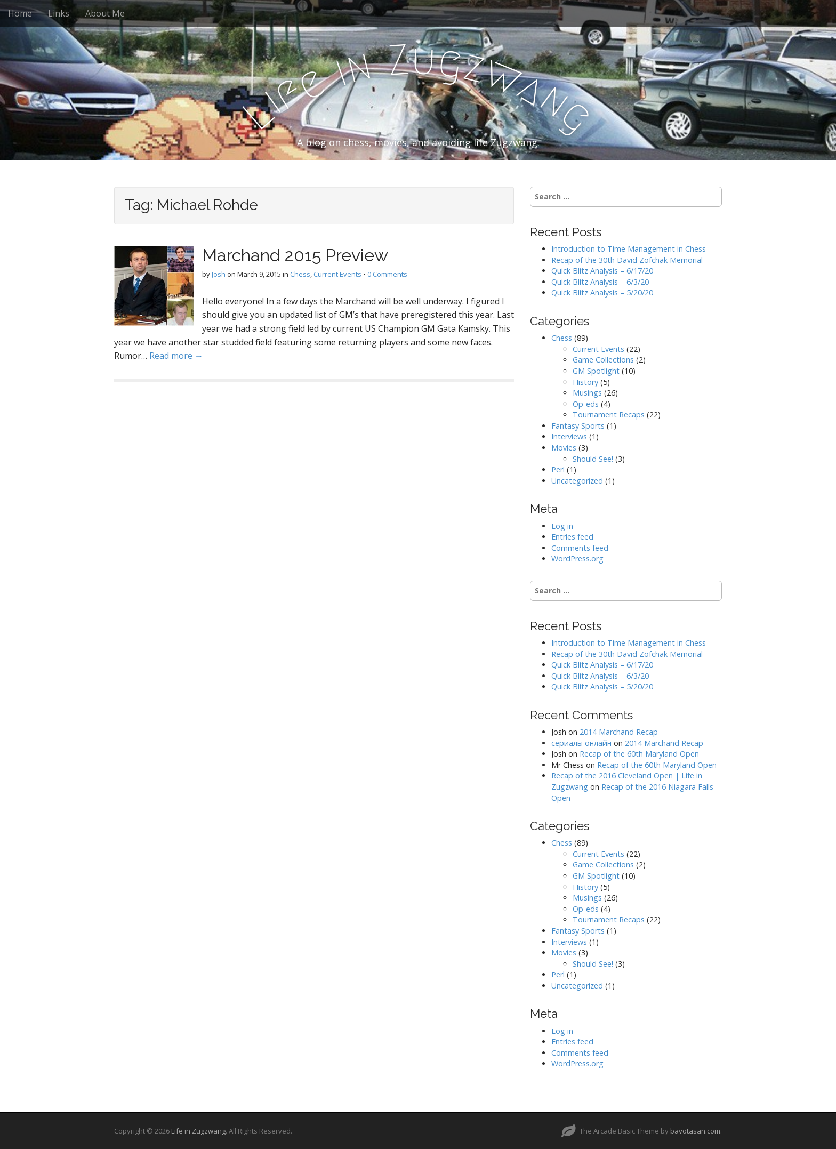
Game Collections (603, 360)
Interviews (569, 436)
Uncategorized (577, 481)
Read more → (176, 355)
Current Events (337, 274)
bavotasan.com (695, 1131)
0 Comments (387, 274)
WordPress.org (577, 558)
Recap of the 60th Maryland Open (639, 754)
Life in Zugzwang (198, 1131)
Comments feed (579, 548)
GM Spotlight (596, 371)
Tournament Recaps (609, 414)
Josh (219, 274)
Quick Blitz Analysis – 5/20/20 (602, 292)
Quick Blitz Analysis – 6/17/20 (602, 271)
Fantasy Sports (578, 426)
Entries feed (572, 537)
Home (20, 13)
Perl (558, 469)
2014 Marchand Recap (619, 732)
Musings (587, 393)
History (585, 382)
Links (58, 13)
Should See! (593, 459)
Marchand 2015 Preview (295, 255)
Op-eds (586, 404)
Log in (562, 526)
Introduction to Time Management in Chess (628, 249)
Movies (563, 448)
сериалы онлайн (581, 743)
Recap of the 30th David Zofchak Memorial (627, 260)
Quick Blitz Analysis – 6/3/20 (600, 282)
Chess (300, 274)
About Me (105, 13)
